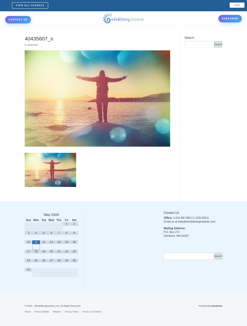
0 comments (31, 45)
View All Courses (30, 5)
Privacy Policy (72, 311)
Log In (237, 5)
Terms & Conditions (92, 311)
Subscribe (230, 18)
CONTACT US (18, 19)
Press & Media (41, 311)
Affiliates (57, 311)
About (28, 311)
